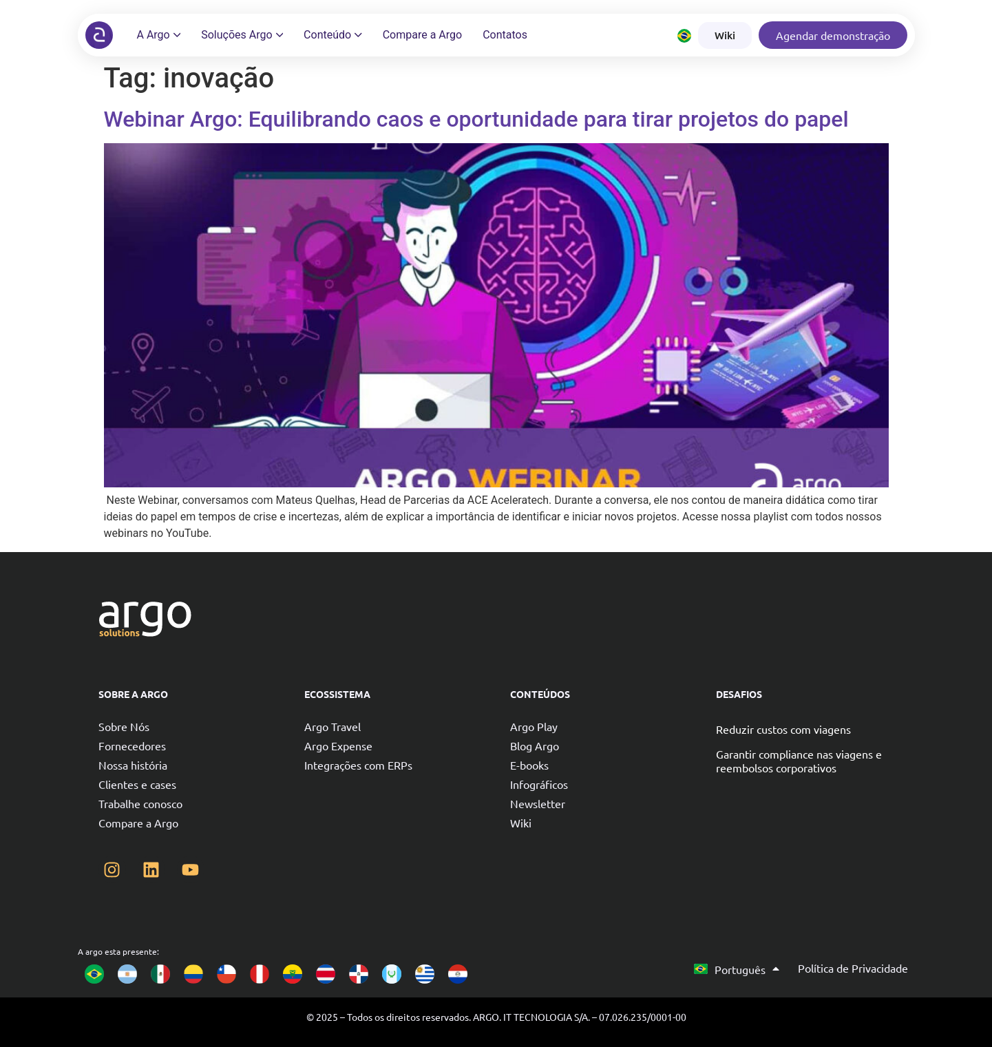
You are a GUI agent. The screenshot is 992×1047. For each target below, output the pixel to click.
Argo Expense (338, 745)
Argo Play (534, 726)
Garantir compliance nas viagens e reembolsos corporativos (799, 760)
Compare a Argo (138, 822)
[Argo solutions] (99, 35)
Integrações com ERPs (358, 765)
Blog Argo (534, 745)
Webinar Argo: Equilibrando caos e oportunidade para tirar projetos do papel (476, 119)
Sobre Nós (123, 726)
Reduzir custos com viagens (783, 729)
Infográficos (539, 784)
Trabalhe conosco (140, 803)
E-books (529, 765)
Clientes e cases (137, 784)
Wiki (520, 822)
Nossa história (132, 765)
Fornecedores (132, 745)
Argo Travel (332, 726)
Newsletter (537, 803)
